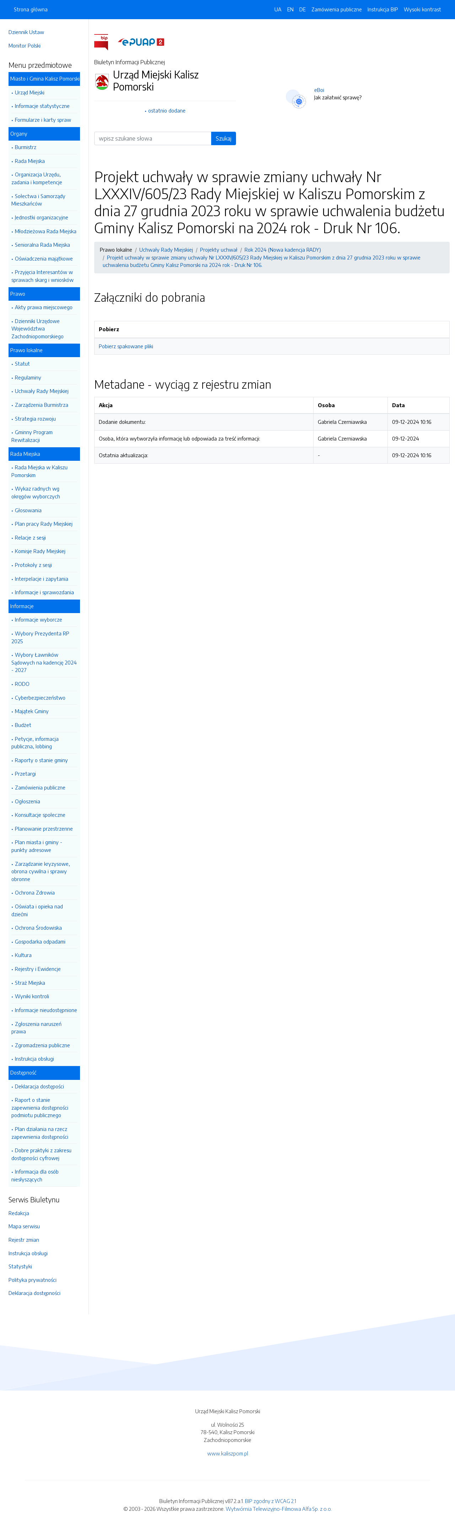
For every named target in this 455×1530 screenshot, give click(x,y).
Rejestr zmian (24, 1239)
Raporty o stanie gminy (41, 760)
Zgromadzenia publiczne (42, 1045)
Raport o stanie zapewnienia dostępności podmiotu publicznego (39, 1107)
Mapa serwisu (24, 1226)
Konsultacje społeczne (40, 815)
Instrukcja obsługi (34, 1058)
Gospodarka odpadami (40, 941)
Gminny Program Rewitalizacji (32, 436)
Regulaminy (28, 377)
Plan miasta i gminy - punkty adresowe (36, 846)
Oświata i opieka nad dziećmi (37, 910)
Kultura (23, 955)
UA (278, 9)
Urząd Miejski (29, 92)
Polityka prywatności (33, 1280)
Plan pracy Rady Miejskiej (44, 523)
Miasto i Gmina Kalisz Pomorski (45, 78)
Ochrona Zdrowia (35, 892)
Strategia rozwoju (35, 418)
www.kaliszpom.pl (227, 1453)
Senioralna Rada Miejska (42, 244)
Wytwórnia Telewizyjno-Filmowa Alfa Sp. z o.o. (279, 1509)
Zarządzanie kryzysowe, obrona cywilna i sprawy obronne (40, 871)
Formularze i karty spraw (43, 119)
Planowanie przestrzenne (44, 828)
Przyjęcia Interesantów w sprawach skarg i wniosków (42, 276)
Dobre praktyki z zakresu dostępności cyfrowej (41, 1154)
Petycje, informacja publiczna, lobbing (35, 743)
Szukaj (223, 138)
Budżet (23, 725)
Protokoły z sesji (33, 565)
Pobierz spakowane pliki (126, 346)
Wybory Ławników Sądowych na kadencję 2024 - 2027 (44, 662)
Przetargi (25, 773)
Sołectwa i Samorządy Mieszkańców (38, 200)
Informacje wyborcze (38, 619)
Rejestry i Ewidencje (38, 969)
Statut (22, 363)
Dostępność (23, 1072)
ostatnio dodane (167, 110)
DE (302, 9)
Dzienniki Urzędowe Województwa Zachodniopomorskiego (37, 328)
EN (290, 9)
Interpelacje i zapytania (41, 578)
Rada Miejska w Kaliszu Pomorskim (39, 471)
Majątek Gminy (32, 711)
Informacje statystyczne (42, 106)
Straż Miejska (30, 982)
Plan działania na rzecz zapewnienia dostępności (39, 1133)
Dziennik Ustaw (26, 32)
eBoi (319, 90)
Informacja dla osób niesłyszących (35, 1175)
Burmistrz (25, 147)
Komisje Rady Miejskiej (40, 551)
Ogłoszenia (27, 801)
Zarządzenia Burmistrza (41, 404)
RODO (22, 684)
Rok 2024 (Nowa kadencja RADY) (283, 249)
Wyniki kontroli (32, 996)
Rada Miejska (30, 161)
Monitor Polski (25, 45)
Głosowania (28, 510)
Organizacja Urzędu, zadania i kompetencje (36, 178)
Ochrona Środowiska (38, 927)
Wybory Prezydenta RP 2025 (40, 637)
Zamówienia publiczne (40, 787)
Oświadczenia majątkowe (44, 258)
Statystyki (20, 1266)
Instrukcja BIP (383, 9)
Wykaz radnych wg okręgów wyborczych (35, 492)
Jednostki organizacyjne (41, 217)
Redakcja (19, 1213)
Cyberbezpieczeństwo (40, 697)
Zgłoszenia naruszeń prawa (36, 1028)
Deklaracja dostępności (34, 1293)
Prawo (17, 293)
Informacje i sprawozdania (44, 592)
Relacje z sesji (30, 537)
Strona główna (31, 9)
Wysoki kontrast (422, 9)
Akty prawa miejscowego (44, 307)
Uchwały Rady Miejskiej (42, 391)
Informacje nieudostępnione (46, 1010)
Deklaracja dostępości (39, 1086)
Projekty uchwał (218, 249)
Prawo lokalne (26, 350)
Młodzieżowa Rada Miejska (45, 231)
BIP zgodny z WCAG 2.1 (270, 1501)
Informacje (22, 606)
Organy (18, 133)
